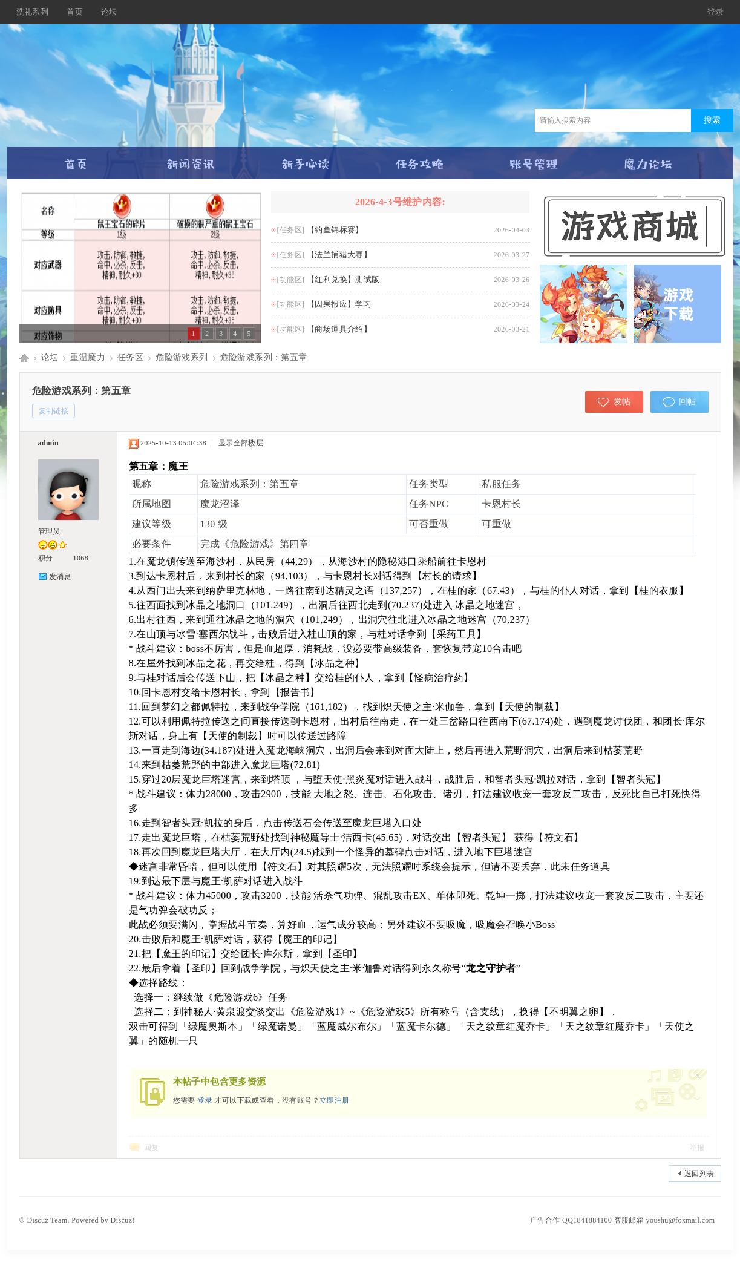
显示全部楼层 (240, 443)
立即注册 (334, 1100)
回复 (151, 1147)
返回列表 (699, 1173)
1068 (81, 558)
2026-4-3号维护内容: (400, 202)
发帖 (622, 401)
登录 (715, 11)
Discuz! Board (24, 357)
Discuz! (123, 1220)
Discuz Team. (48, 1220)
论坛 (109, 11)
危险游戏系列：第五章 (263, 357)
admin (48, 443)
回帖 (687, 401)
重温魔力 (87, 357)
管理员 (49, 531)
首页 (75, 11)
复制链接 (54, 411)
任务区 (130, 357)
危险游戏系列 (182, 357)
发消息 (60, 577)
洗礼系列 (32, 11)
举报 (697, 1147)
